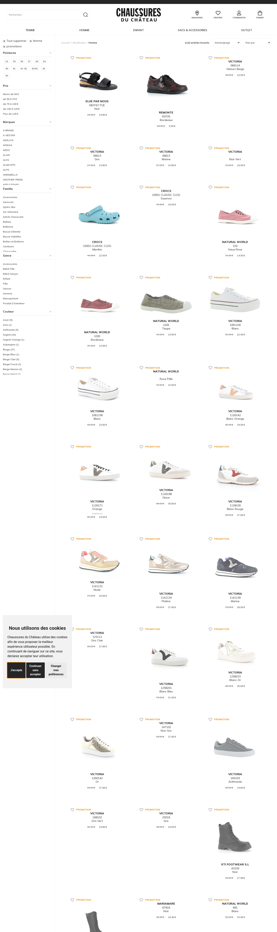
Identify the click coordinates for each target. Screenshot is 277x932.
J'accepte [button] (16, 670)
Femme (30, 30)
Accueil (65, 42)
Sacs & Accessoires (192, 30)
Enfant (138, 30)
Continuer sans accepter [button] (35, 670)
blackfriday (79, 42)
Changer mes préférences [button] (56, 670)
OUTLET (246, 30)
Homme (84, 30)
